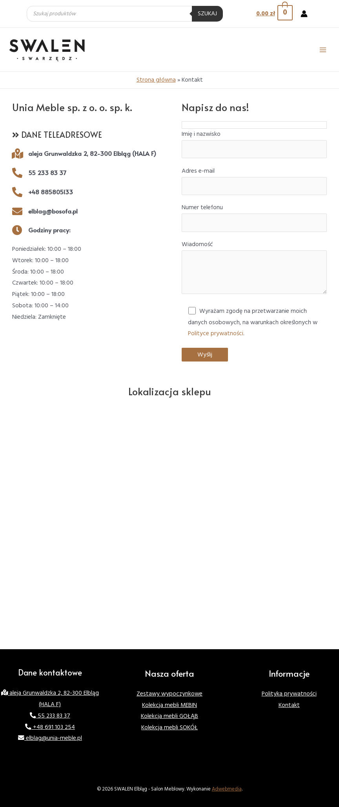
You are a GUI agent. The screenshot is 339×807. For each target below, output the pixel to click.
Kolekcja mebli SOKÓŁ (169, 727)
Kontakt (289, 705)
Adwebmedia (227, 788)
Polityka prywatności (289, 694)
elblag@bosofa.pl (53, 211)
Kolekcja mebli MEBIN (169, 705)
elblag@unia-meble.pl (50, 738)
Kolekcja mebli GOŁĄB (169, 716)
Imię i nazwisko (254, 144)
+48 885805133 (50, 192)
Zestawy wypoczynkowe (169, 694)
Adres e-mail (254, 181)
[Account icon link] (304, 13)
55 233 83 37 (47, 172)
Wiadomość (254, 269)
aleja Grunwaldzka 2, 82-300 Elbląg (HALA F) (92, 153)
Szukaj (207, 13)
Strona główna (156, 80)
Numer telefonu (254, 217)
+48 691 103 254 (50, 727)
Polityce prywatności (215, 333)
